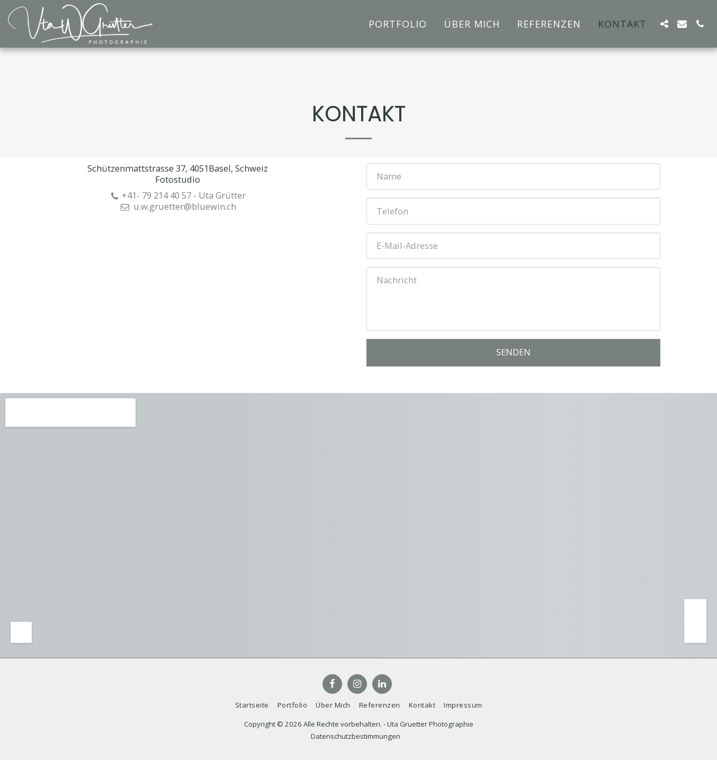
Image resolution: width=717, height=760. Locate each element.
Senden (513, 352)
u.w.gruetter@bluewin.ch (178, 206)
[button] (664, 24)
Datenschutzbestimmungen (355, 736)
